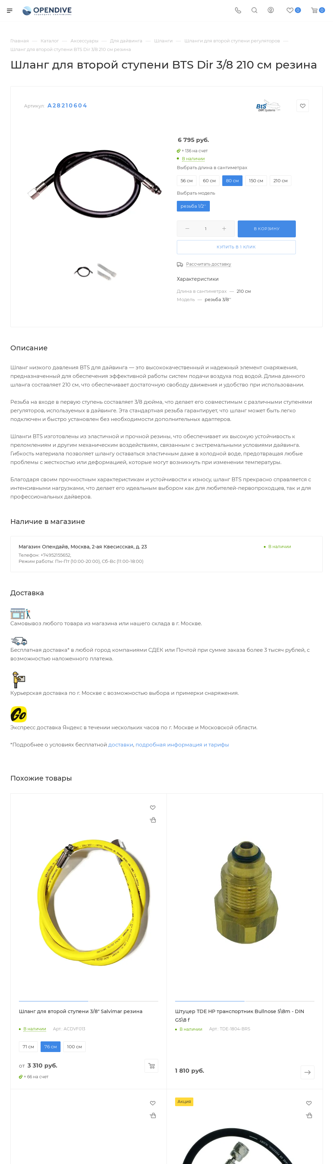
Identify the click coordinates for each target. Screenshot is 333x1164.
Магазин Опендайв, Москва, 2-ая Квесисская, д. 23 (83, 547)
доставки (120, 744)
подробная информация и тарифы (182, 744)
